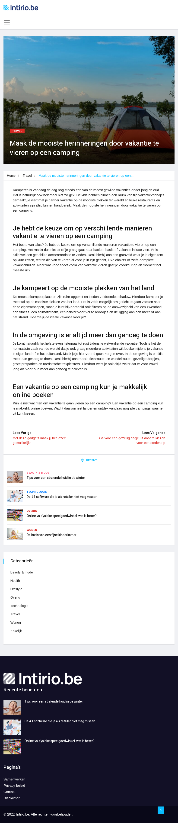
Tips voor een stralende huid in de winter (56, 477)
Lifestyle (16, 589)
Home (11, 175)
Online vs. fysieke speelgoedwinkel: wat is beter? (62, 515)
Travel (17, 131)
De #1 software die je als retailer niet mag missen (62, 496)
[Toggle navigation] (6, 22)
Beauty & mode (38, 473)
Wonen (32, 530)
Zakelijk (16, 631)
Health (15, 581)
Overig (32, 511)
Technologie (37, 492)
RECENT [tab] (89, 460)
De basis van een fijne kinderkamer (51, 535)
